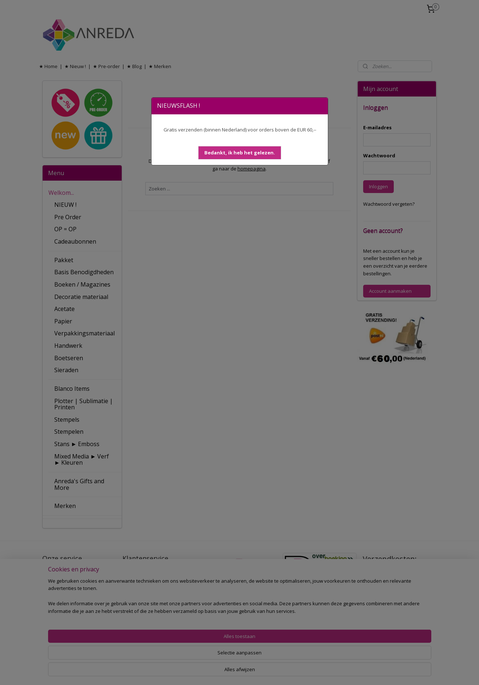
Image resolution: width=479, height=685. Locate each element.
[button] (239, 153)
